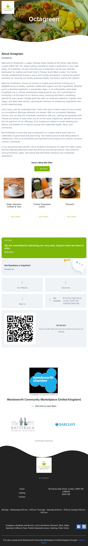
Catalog (22, 493)
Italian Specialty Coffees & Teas (13, 205)
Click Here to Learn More (44, 406)
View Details (14, 217)
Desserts (70, 204)
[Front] (8, 7)
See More (42, 169)
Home (21, 489)
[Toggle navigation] (84, 7)
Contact (22, 497)
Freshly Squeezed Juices (42, 205)
